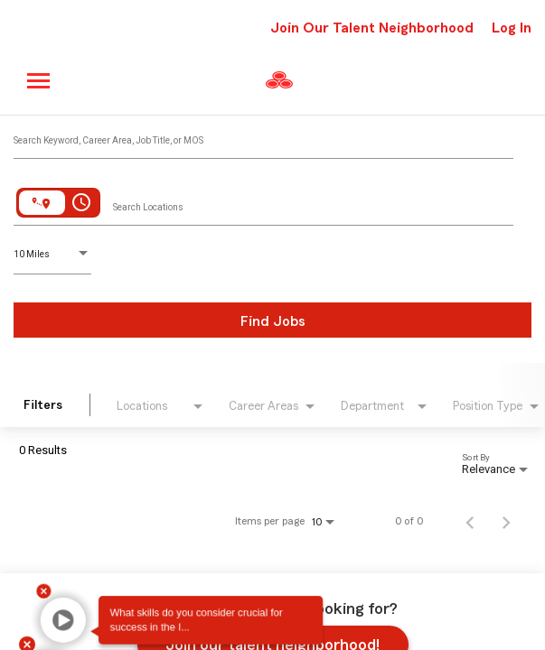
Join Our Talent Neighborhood (372, 28)
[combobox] (263, 136)
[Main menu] (39, 81)
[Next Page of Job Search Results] (506, 521)
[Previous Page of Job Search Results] (470, 521)
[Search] (272, 320)
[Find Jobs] (272, 320)
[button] (48, 618)
